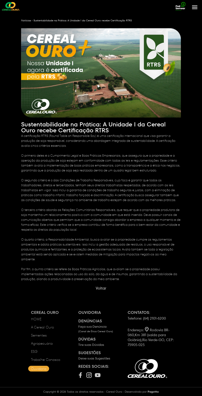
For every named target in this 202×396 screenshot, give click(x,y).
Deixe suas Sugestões (103, 355)
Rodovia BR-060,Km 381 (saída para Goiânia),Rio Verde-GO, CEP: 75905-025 (151, 337)
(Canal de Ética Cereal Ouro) (95, 331)
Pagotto (153, 392)
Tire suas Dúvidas (103, 341)
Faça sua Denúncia (103, 325)
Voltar (101, 288)
